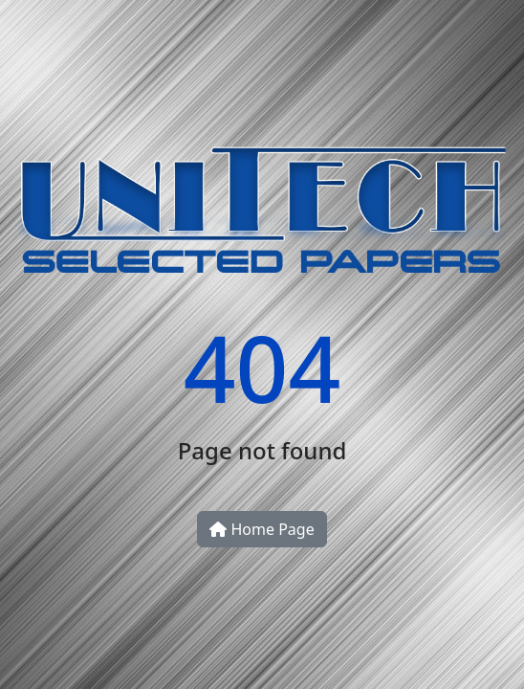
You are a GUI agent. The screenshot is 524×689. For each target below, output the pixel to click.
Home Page (261, 529)
